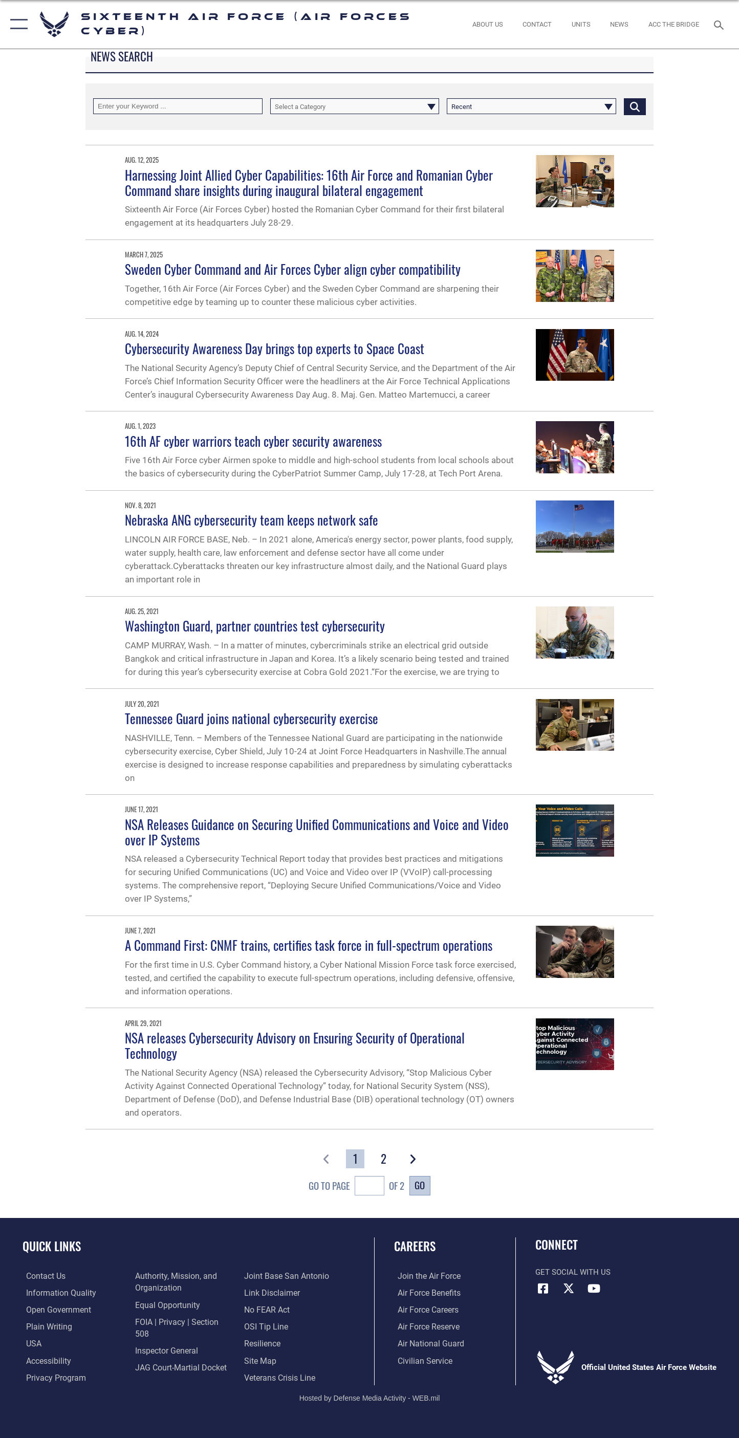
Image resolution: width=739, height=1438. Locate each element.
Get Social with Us (573, 1272)
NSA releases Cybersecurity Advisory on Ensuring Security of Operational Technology (295, 1045)
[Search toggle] (720, 24)
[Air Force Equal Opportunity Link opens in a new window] (164, 1304)
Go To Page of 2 (356, 1187)
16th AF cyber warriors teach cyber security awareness (253, 440)
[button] (16, 24)
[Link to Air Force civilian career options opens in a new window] (420, 1359)
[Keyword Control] (178, 106)
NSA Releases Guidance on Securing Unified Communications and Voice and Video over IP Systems (317, 832)
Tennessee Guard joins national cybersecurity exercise (251, 718)
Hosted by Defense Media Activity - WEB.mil (369, 1395)
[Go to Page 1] (355, 1159)
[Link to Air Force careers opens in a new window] (424, 1309)
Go (420, 1185)
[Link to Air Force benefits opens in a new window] (424, 1292)
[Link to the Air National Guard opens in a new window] (425, 1342)
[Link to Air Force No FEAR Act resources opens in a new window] (267, 1292)
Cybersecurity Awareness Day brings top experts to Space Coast (274, 348)
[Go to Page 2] (384, 1159)
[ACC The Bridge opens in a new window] (673, 24)
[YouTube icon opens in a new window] (593, 1288)
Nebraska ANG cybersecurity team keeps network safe (251, 519)
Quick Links (52, 1246)
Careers (415, 1246)
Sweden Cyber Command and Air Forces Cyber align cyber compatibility (293, 268)
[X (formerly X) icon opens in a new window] (568, 1288)
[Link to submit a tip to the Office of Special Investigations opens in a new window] (265, 1309)
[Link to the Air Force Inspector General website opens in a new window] (164, 1337)
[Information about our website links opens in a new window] (271, 1275)
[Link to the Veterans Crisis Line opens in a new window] (279, 1359)
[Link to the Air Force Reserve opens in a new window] (424, 1326)
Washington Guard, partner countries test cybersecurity (255, 625)
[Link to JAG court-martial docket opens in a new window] (178, 1354)
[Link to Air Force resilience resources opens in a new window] (262, 1326)
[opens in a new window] (55, 1292)
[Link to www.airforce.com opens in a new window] (424, 1275)
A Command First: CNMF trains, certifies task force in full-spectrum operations (308, 944)
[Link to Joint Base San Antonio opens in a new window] (174, 1371)
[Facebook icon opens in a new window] (543, 1288)
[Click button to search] (635, 106)
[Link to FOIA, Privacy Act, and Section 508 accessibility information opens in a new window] (181, 1321)
